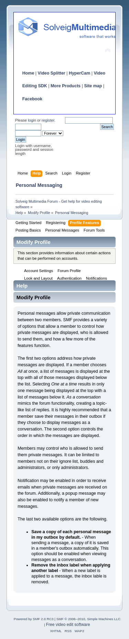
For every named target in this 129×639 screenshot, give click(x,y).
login (32, 120)
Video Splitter (51, 73)
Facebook (32, 99)
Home (28, 73)
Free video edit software (68, 624)
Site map (93, 85)
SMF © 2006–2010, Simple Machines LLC (88, 619)
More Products (65, 85)
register (48, 120)
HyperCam (79, 73)
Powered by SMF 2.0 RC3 (34, 619)
